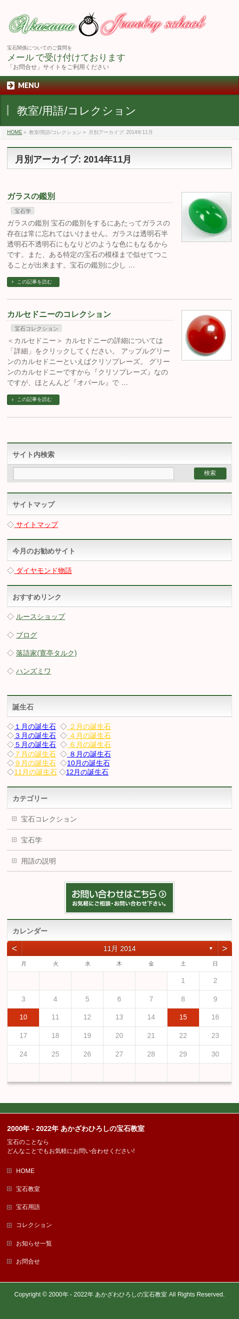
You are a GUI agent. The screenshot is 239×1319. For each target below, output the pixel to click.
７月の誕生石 (35, 754)
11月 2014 (120, 948)
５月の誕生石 (35, 744)
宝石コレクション (36, 329)
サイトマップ (36, 524)
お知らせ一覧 (34, 1243)
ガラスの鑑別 (31, 196)
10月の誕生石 (88, 763)
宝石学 (22, 211)
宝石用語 (28, 1207)
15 (183, 1017)
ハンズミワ (33, 671)
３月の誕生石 (35, 736)
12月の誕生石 (87, 772)
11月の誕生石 (35, 772)
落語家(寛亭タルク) (46, 653)
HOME (25, 1171)
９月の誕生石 (35, 763)
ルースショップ (40, 616)
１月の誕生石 (35, 726)
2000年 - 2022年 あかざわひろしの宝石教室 (107, 1294)
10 (24, 1017)
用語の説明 (38, 861)
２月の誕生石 (89, 726)
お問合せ (28, 1261)
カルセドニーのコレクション (59, 314)
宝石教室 (28, 1189)
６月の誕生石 (89, 744)
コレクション (34, 1225)
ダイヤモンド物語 (43, 570)
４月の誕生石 (89, 736)
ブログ (26, 635)
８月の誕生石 (89, 754)
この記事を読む (34, 281)
